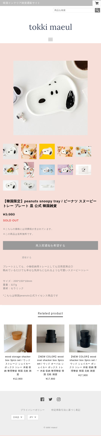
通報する (27, 258)
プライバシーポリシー (33, 410)
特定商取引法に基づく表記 (65, 410)
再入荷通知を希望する (50, 246)
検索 (97, 10)
